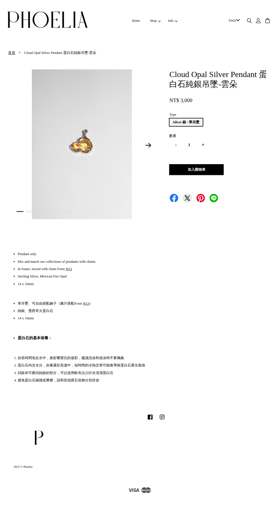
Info (172, 21)
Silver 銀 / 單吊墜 (186, 122)
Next (148, 145)
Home (136, 21)
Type (172, 114)
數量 (172, 136)
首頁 (11, 53)
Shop (155, 21)
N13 (69, 269)
